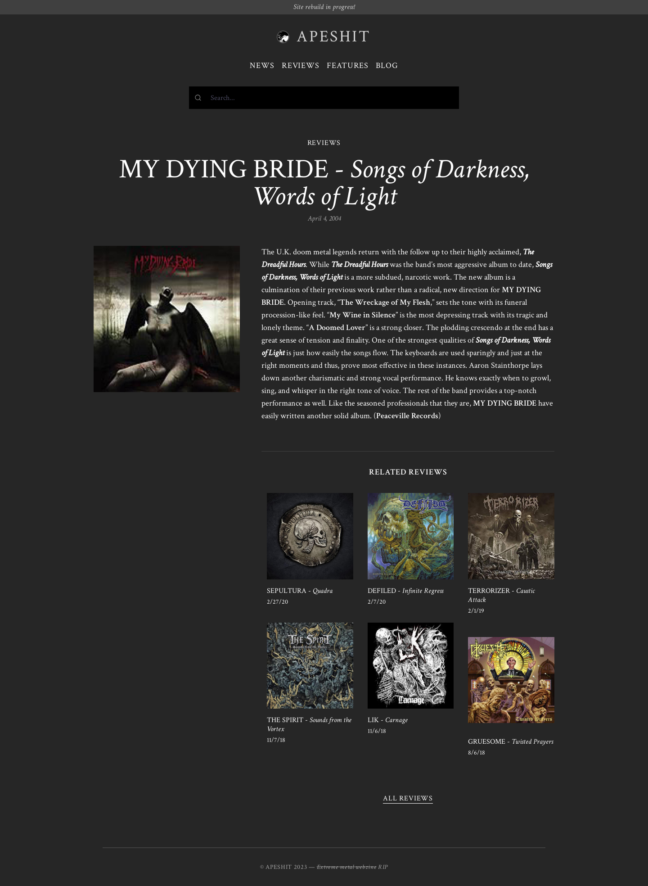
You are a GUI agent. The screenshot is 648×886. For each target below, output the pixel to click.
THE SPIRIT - (309, 724)
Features (348, 65)
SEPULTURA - (300, 591)
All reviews (408, 798)
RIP (383, 867)
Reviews (301, 65)
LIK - (388, 720)
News (262, 65)
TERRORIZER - (501, 595)
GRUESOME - (510, 741)
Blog (387, 65)
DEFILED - (405, 591)
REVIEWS (324, 143)
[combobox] (324, 97)
